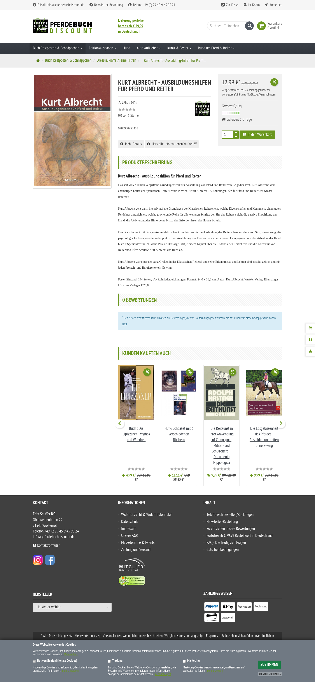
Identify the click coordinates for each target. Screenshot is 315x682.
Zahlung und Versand (135, 549)
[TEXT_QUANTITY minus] (236, 136)
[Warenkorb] (310, 328)
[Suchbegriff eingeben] (229, 25)
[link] (262, 25)
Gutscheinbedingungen (222, 549)
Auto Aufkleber (149, 48)
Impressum (128, 528)
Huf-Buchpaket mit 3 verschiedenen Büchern (178, 434)
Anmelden (276, 5)
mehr (124, 324)
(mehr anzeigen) (70, 671)
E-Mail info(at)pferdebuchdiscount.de (58, 5)
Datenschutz (129, 521)
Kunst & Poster (179, 48)
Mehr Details (131, 144)
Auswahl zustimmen (270, 674)
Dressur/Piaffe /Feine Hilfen (116, 60)
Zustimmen (269, 664)
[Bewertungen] (310, 352)
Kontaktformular (46, 545)
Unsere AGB (129, 535)
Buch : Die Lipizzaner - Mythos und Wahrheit (136, 434)
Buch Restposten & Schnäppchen (57, 48)
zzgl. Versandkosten (264, 94)
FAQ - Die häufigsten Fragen (226, 542)
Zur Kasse (232, 5)
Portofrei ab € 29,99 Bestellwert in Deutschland (239, 535)
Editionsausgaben (102, 48)
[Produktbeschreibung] (310, 340)
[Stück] (228, 134)
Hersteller (42, 595)
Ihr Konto (254, 5)
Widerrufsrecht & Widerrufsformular (146, 514)
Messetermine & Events (137, 542)
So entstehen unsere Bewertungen (230, 528)
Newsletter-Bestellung (106, 5)
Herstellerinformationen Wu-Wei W (172, 144)
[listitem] (211, 607)
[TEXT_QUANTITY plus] (236, 133)
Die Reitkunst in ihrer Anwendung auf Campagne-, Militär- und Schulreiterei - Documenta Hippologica (222, 445)
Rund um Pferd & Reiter (216, 48)
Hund (126, 48)
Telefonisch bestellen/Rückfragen (230, 514)
